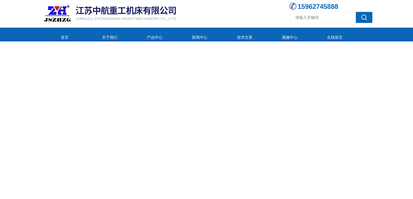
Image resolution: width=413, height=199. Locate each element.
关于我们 (96, 34)
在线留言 (279, 34)
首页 (59, 34)
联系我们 (316, 34)
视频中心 (243, 34)
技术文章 (206, 34)
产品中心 (132, 34)
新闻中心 (169, 34)
